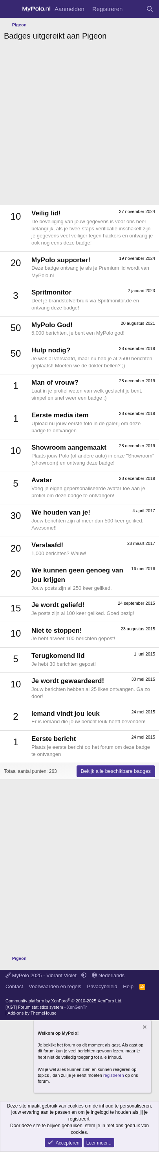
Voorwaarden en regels (55, 986)
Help (128, 986)
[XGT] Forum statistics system (46, 1007)
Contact (14, 986)
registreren (113, 1074)
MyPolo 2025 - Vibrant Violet (41, 975)
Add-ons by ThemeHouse (32, 1013)
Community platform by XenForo (63, 1000)
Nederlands (108, 975)
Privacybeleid (102, 986)
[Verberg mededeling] (144, 1028)
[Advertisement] (79, 125)
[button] (84, 975)
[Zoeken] (149, 9)
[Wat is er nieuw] (134, 9)
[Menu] (11, 9)
